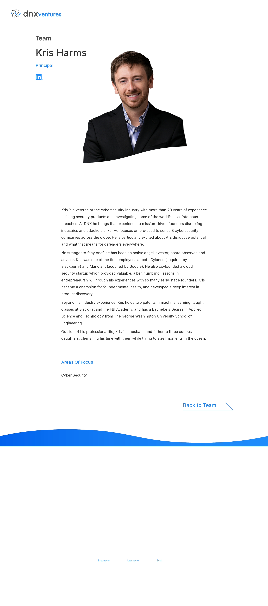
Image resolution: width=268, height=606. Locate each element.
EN (257, 24)
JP (257, 30)
